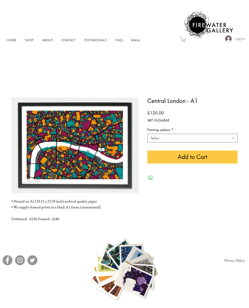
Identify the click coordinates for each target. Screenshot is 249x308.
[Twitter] (32, 260)
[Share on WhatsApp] (151, 178)
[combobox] (192, 138)
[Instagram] (20, 260)
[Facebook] (7, 260)
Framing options (160, 130)
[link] (183, 39)
